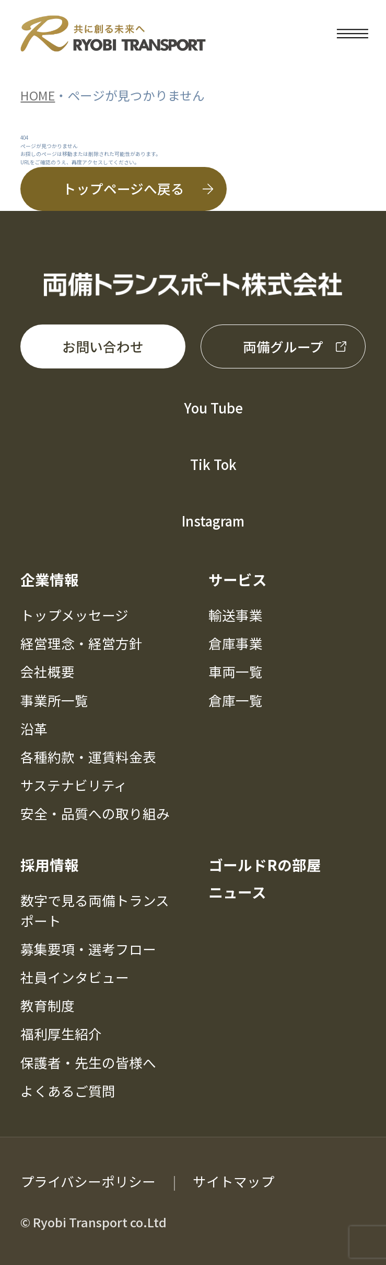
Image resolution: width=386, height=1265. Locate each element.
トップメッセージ (74, 614)
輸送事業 (235, 614)
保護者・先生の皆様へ (88, 1062)
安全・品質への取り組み (95, 813)
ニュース (237, 891)
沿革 (34, 728)
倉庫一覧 (235, 700)
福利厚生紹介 (61, 1033)
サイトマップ (233, 1181)
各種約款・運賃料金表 (88, 756)
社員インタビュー (74, 977)
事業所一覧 (54, 700)
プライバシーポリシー (88, 1181)
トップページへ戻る (123, 188)
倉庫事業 (235, 643)
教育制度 (47, 1005)
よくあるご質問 (67, 1090)
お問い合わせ (103, 346)
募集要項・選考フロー (88, 948)
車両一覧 (235, 671)
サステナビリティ (73, 784)
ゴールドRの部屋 (264, 864)
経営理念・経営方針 (81, 643)
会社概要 (47, 671)
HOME (37, 95)
